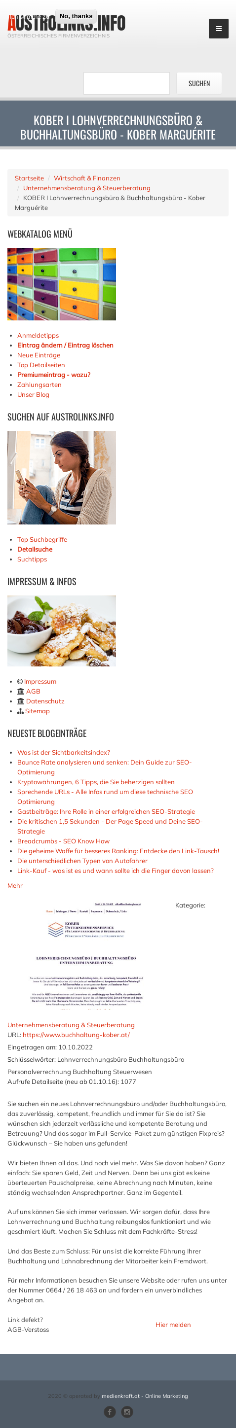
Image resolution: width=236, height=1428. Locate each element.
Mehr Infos (63, 26)
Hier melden (173, 1324)
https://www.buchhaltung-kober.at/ (76, 1035)
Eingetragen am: (32, 1047)
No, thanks (76, 44)
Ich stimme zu (30, 45)
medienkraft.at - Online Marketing (145, 1396)
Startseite (29, 178)
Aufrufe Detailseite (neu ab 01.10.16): (63, 1081)
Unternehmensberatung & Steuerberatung (87, 188)
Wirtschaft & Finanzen (87, 178)
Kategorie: (190, 905)
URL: (14, 1035)
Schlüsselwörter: (31, 1059)
